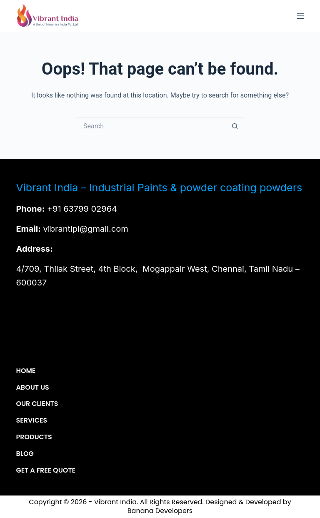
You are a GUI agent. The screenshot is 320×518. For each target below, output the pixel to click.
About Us (32, 387)
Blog (24, 454)
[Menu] (300, 16)
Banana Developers (160, 510)
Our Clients (37, 404)
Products (34, 437)
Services (31, 420)
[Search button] (235, 126)
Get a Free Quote (45, 470)
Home (25, 371)
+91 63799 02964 (82, 209)
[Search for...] (152, 126)
